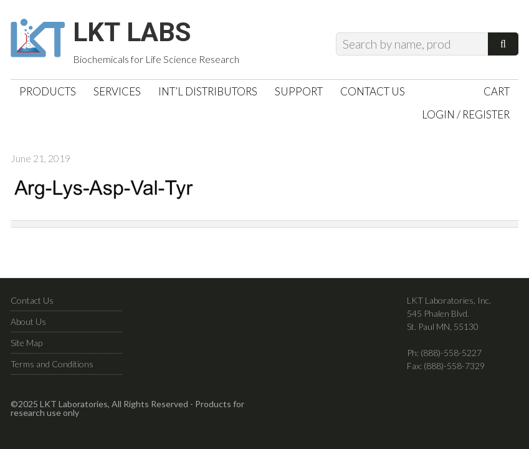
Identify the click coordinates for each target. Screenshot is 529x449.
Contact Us (32, 305)
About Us (28, 326)
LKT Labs (142, 35)
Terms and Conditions (52, 369)
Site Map (26, 347)
